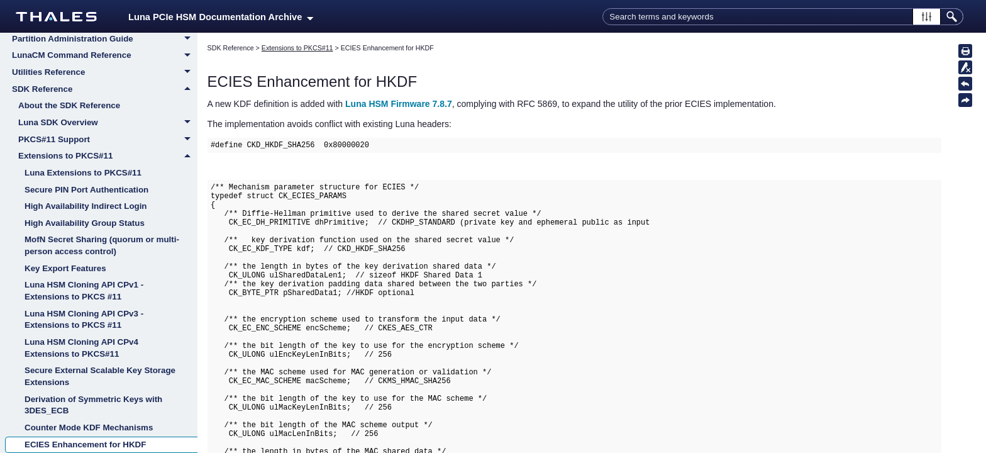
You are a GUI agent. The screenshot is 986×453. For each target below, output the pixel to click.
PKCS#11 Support (107, 140)
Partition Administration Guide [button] (104, 39)
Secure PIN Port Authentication (86, 189)
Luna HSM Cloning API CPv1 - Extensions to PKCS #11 (84, 290)
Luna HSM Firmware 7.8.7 (398, 104)
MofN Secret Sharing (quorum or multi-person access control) (102, 245)
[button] (926, 16)
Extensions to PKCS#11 (107, 156)
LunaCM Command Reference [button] (104, 56)
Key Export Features (65, 268)
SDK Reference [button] (104, 89)
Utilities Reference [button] (104, 73)
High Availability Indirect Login (86, 206)
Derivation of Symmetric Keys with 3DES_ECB (93, 405)
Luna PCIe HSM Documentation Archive (221, 17)
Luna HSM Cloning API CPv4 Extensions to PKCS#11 (81, 348)
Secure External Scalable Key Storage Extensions (100, 376)
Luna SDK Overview (107, 123)
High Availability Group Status (85, 223)
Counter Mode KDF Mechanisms (89, 427)
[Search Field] (782, 16)
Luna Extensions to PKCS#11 (83, 172)
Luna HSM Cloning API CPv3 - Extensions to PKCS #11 (84, 319)
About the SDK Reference (69, 105)
